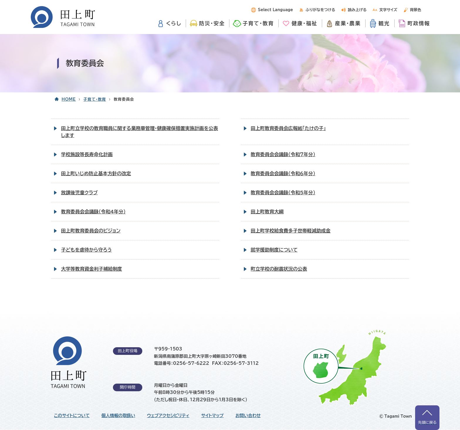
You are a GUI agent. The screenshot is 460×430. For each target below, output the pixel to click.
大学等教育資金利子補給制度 (91, 269)
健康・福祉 (304, 23)
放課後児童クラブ (79, 192)
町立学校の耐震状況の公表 (279, 269)
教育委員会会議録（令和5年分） (283, 192)
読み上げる (357, 10)
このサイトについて (72, 416)
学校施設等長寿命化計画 (87, 154)
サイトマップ (212, 416)
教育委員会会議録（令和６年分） (283, 173)
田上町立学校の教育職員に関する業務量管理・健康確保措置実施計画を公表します (139, 132)
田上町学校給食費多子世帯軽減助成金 (291, 230)
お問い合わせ (248, 416)
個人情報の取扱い (118, 416)
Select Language (275, 10)
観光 (384, 23)
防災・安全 (212, 23)
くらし (173, 23)
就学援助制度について (274, 249)
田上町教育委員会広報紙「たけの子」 (288, 128)
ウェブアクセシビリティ (168, 416)
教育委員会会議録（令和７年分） (283, 154)
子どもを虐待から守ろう (86, 249)
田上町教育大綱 (267, 211)
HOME (69, 99)
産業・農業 (348, 23)
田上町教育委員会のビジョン (91, 230)
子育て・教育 (258, 23)
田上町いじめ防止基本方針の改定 (96, 173)
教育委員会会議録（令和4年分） (93, 211)
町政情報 (418, 23)
